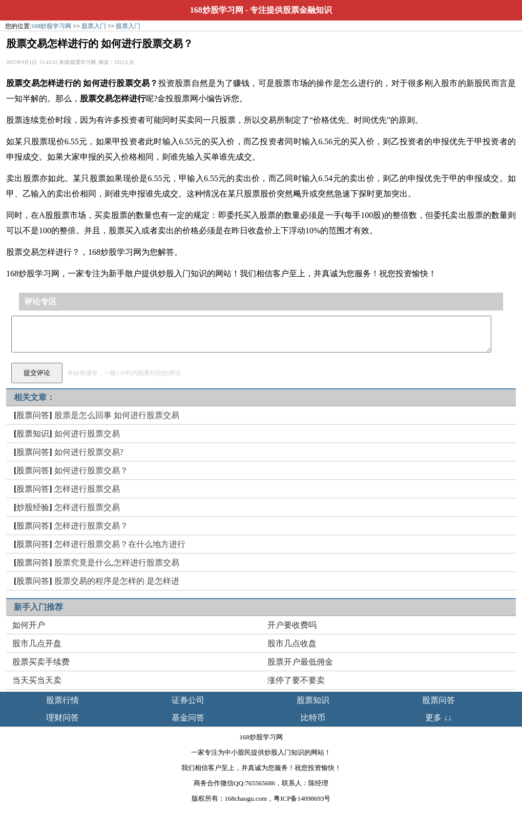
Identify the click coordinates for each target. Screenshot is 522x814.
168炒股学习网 (216, 10)
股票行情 (62, 700)
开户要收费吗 (292, 625)
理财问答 (62, 717)
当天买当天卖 (36, 680)
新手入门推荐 (38, 607)
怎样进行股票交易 (87, 489)
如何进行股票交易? (88, 452)
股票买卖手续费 (41, 661)
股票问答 (32, 415)
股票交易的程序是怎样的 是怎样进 (116, 581)
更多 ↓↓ (438, 717)
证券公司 (188, 700)
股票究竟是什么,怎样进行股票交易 (116, 562)
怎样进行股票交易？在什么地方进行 (119, 544)
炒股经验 (32, 507)
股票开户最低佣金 (300, 661)
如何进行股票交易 (87, 433)
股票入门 (93, 26)
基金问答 (188, 717)
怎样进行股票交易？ (91, 525)
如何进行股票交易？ (91, 470)
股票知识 (32, 433)
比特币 (313, 717)
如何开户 (28, 625)
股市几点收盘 (292, 643)
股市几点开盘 (36, 643)
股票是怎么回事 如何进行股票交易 (116, 415)
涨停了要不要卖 (296, 680)
